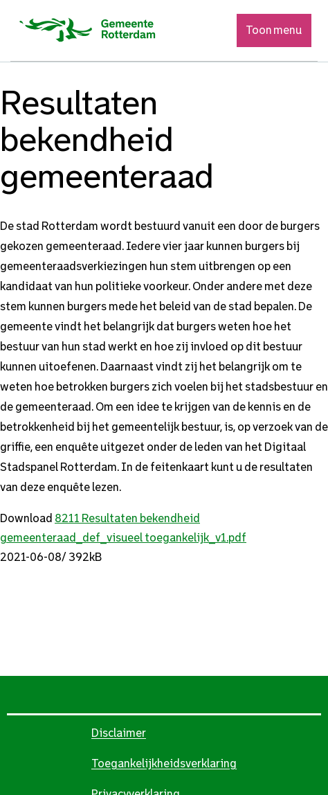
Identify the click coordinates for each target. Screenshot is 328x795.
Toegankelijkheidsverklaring (164, 763)
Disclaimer (118, 733)
